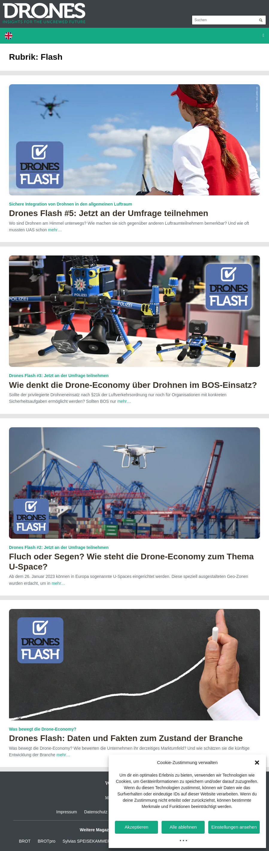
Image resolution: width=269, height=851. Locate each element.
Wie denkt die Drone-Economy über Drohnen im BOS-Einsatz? (133, 385)
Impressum (66, 811)
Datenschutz (95, 811)
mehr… (55, 229)
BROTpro (46, 841)
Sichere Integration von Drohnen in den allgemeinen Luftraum (70, 204)
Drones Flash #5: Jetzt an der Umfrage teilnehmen (108, 213)
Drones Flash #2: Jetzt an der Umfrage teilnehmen (59, 547)
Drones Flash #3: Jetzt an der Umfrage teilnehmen (59, 375)
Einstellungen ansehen (234, 826)
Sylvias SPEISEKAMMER (86, 841)
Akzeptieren (136, 826)
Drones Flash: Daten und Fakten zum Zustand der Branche (126, 738)
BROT (25, 841)
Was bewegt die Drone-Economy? (42, 729)
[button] (257, 763)
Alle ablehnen (183, 826)
